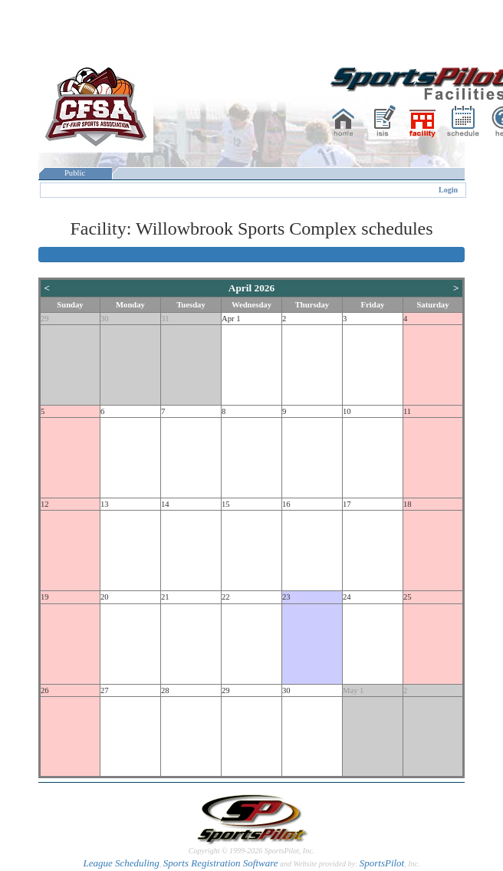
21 (165, 597)
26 (45, 690)
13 (104, 504)
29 (45, 318)
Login (448, 190)
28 (165, 690)
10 (347, 411)
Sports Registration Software (220, 863)
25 (407, 597)
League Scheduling (121, 863)
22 (226, 597)
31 (165, 318)
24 (347, 597)
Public (75, 173)
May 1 (353, 690)
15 (226, 504)
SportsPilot (382, 863)
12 (45, 504)
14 (165, 504)
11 (407, 411)
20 (104, 597)
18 (407, 504)
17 (347, 504)
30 (104, 318)
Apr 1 (231, 318)
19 (45, 597)
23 (286, 597)
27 (104, 690)
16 (286, 504)
